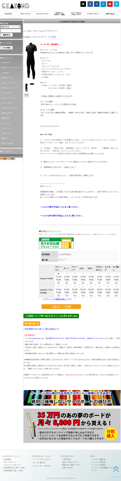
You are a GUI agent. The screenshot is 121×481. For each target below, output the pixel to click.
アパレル (5, 128)
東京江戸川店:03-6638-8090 (75, 338)
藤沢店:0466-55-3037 (56, 338)
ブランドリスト (25, 14)
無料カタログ (7, 113)
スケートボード (8, 103)
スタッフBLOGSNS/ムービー (76, 13)
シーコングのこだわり (42, 459)
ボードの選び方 (39, 463)
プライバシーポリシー (12, 465)
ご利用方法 (66, 459)
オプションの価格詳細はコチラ (57, 299)
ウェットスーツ (8, 83)
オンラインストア (42, 14)
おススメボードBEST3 (42, 466)
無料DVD (5, 118)
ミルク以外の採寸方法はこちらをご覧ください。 (63, 216)
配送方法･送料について (71, 465)
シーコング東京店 (98, 462)
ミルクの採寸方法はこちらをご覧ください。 (61, 207)
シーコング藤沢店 (98, 459)
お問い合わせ (110, 14)
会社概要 (7, 459)
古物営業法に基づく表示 (13, 471)
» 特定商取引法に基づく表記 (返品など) (41, 329)
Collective (5, 73)
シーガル (52, 37)
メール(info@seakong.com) (34, 338)
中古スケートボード (10, 108)
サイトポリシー (10, 462)
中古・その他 (7, 143)
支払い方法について (70, 462)
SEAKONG (8, 14)
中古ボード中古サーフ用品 (59, 13)
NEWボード (6, 63)
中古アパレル (7, 133)
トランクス (6, 123)
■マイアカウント (7, 151)
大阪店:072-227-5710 (94, 338)
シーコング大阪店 (98, 465)
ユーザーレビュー (93, 14)
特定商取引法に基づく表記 (14, 468)
